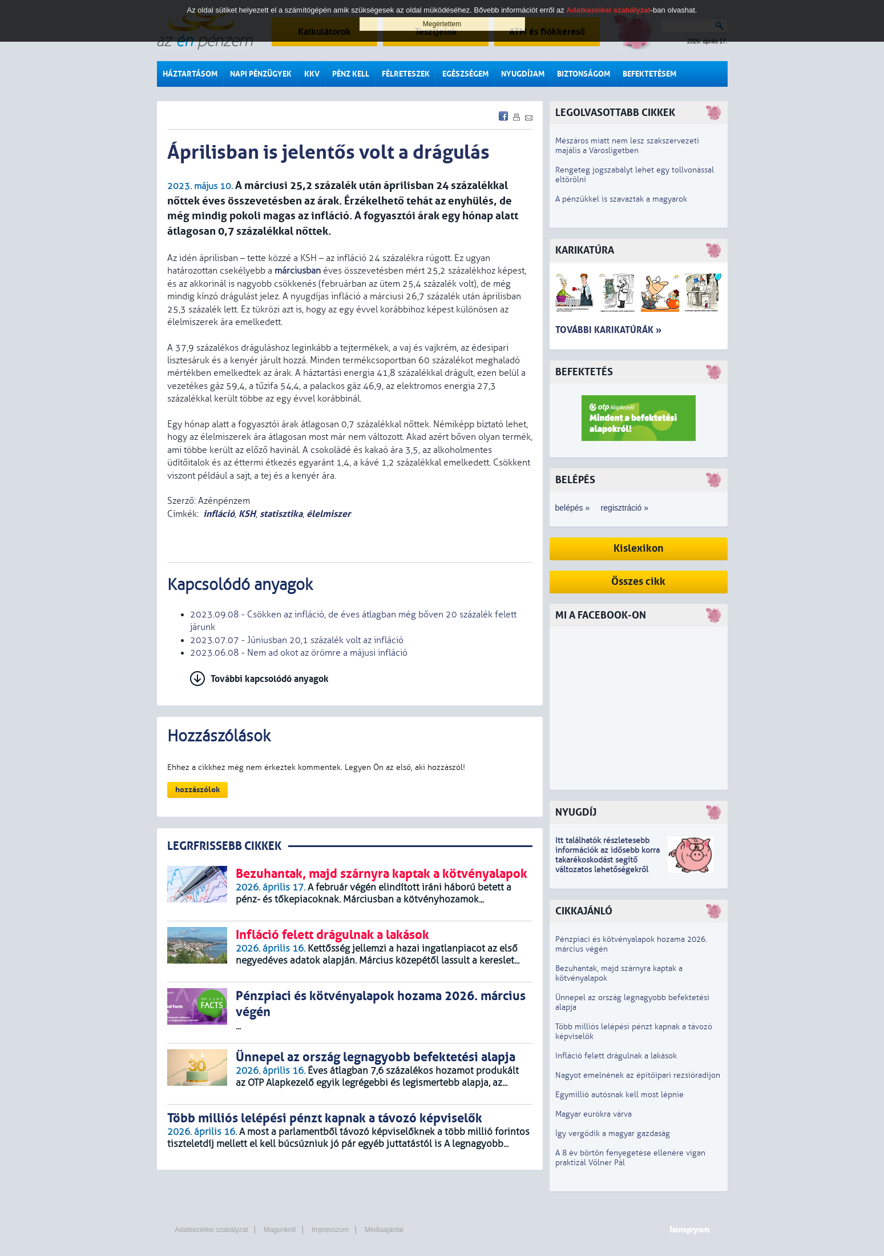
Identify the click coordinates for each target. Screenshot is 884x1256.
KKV (312, 74)
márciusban (298, 271)
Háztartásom (190, 74)
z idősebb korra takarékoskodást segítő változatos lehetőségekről (607, 859)
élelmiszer (328, 513)
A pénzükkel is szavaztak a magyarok (621, 199)
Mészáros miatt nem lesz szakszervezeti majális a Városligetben (627, 145)
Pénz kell (350, 74)
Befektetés (584, 372)
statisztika (281, 513)
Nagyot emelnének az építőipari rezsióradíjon (637, 1075)
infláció (219, 513)
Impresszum (330, 1230)
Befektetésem (649, 74)
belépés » (572, 507)
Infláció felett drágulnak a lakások (616, 1056)
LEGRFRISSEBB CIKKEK (224, 846)
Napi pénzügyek (261, 74)
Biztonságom (583, 74)
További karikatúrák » (608, 329)
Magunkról (280, 1230)
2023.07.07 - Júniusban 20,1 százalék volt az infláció (296, 640)
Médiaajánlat (384, 1230)
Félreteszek (406, 74)
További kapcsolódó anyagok (270, 678)
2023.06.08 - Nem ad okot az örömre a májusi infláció (298, 653)
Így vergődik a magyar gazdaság (612, 1133)
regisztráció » (624, 507)
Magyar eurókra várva (593, 1114)
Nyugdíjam (522, 74)
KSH (247, 513)
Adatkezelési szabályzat (211, 1230)
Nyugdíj (575, 812)
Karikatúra (584, 250)
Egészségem (465, 74)
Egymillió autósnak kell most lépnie (619, 1094)
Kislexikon (638, 549)
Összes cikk (638, 582)
